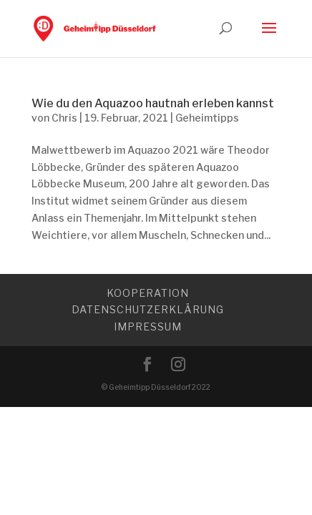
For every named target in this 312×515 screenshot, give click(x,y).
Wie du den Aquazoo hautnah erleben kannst (152, 103)
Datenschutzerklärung (148, 309)
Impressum (148, 326)
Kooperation (148, 293)
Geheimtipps (207, 118)
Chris (64, 118)
